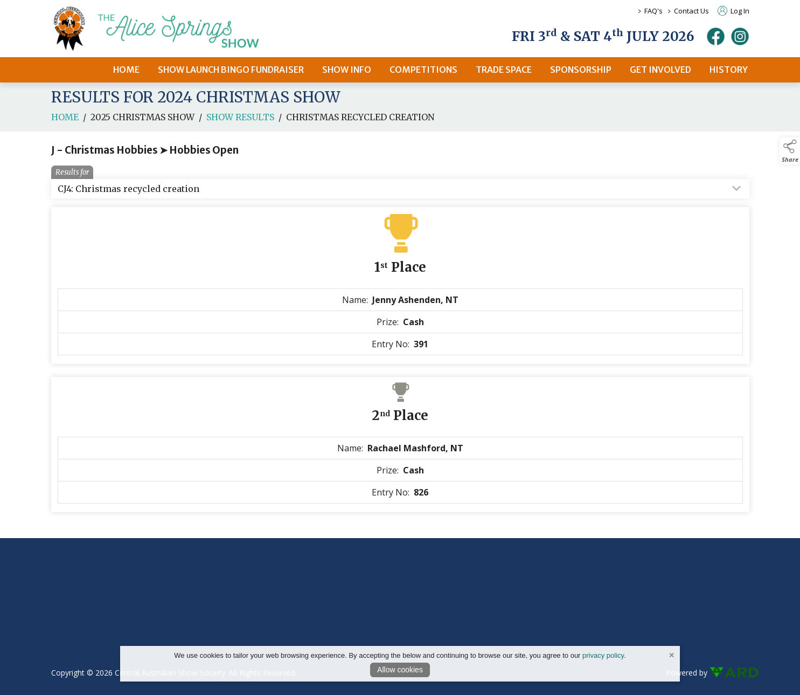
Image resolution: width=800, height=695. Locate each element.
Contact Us (691, 11)
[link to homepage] (169, 28)
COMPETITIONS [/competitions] (423, 69)
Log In (733, 11)
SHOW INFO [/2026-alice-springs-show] (346, 69)
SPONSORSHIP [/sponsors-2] (580, 69)
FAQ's (653, 11)
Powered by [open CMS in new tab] (686, 673)
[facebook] (715, 36)
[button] (790, 150)
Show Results (240, 124)
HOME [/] (126, 69)
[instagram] (740, 36)
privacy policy (603, 655)
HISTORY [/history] (728, 69)
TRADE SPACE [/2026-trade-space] (504, 69)
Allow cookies (400, 669)
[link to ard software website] (729, 673)
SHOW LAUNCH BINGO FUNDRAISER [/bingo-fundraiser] (231, 69)
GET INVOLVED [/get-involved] (660, 69)
